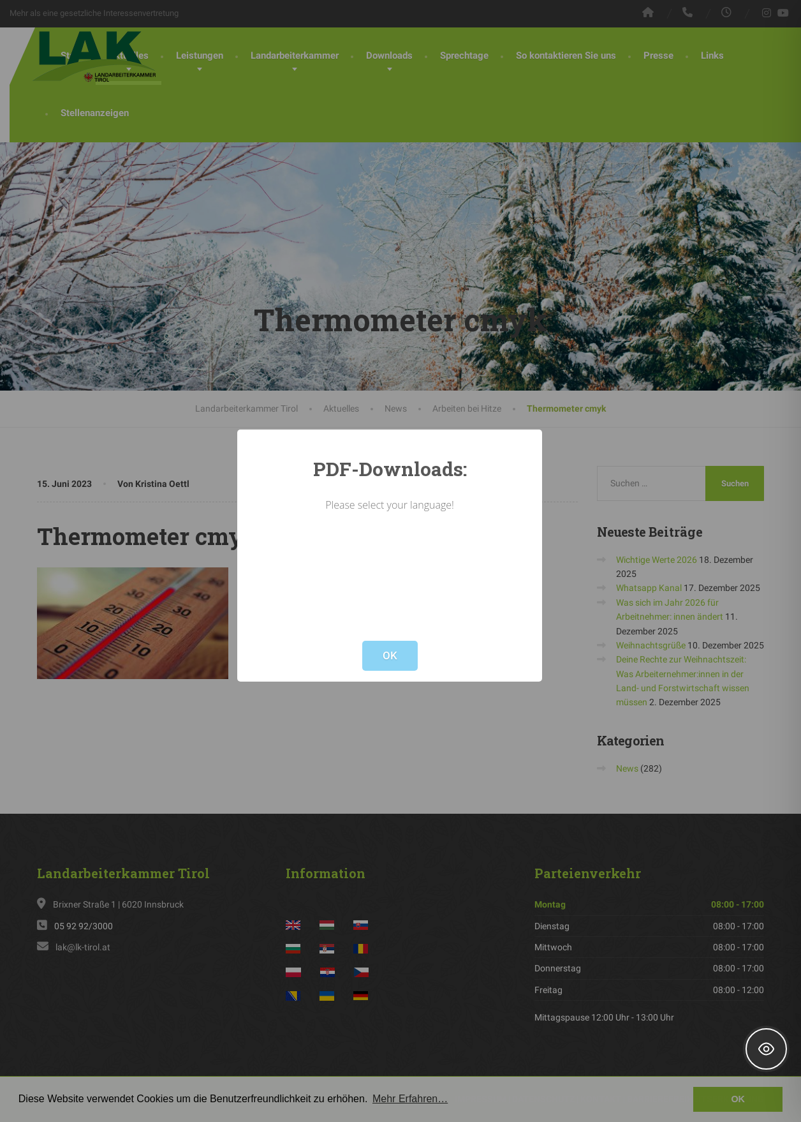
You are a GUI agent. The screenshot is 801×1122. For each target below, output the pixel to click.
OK (390, 655)
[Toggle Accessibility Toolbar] (766, 1049)
